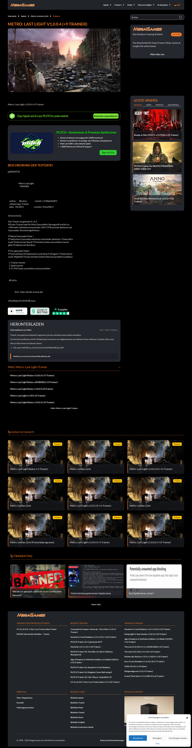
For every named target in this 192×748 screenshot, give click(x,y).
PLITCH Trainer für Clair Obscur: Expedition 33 (91, 677)
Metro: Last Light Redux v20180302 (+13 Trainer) (34, 382)
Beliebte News (77, 717)
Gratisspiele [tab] (173, 105)
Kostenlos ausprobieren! (106, 116)
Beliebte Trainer (78, 702)
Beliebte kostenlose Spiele (82, 727)
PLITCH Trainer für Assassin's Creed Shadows (90, 667)
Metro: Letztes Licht (39, 16)
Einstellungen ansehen (178, 738)
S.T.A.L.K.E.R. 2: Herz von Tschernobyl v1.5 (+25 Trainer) (95, 682)
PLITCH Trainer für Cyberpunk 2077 (86, 642)
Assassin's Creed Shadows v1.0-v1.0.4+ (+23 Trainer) (147, 629)
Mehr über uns (157, 54)
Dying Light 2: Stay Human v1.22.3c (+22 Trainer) (145, 634)
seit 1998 (176, 34)
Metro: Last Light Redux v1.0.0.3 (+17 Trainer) (32, 375)
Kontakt (20, 702)
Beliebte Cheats (77, 712)
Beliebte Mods (77, 707)
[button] (187, 717)
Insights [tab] (159, 105)
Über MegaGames (24, 698)
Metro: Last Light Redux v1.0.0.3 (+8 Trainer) (31, 389)
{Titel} (157, 744)
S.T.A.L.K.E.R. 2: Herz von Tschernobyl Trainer (37, 629)
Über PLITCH (108, 152)
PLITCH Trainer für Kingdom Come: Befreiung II (91, 672)
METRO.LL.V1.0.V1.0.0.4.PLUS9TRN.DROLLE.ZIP (31, 356)
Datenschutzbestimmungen (112, 740)
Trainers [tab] (138, 105)
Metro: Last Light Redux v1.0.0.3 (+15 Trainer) (32, 402)
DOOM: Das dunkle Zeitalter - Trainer (33, 634)
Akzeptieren (138, 738)
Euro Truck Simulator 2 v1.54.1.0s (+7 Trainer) (144, 661)
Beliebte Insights (78, 722)
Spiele (23, 16)
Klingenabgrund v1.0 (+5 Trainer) (138, 671)
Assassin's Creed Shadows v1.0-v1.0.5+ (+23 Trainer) (93, 637)
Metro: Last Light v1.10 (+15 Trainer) (27, 395)
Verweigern (157, 738)
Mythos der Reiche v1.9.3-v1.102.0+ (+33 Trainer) (146, 656)
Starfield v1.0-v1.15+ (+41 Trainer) (86, 647)
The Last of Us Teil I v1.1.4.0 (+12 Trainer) (142, 651)
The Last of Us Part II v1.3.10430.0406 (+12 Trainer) (146, 647)
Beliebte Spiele (77, 698)
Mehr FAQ (96, 604)
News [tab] (148, 105)
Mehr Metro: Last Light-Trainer (64, 408)
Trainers (56, 16)
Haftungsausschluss (25, 707)
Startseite (12, 16)
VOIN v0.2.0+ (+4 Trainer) (135, 666)
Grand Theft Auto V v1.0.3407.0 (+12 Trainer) (144, 676)
